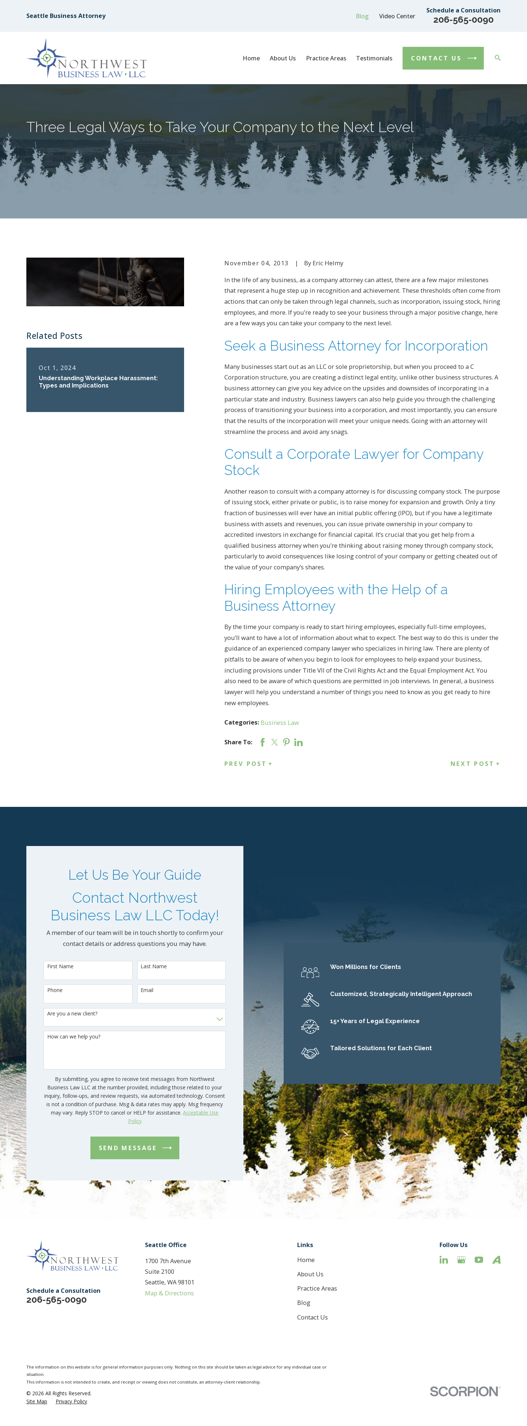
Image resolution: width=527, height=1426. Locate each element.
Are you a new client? (60, 1014)
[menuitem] (36, 1401)
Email (135, 990)
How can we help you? (62, 1037)
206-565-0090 (463, 19)
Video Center (397, 16)
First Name (48, 966)
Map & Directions (169, 1293)
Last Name (142, 966)
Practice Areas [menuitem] (326, 58)
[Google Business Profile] (461, 1259)
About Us (310, 1274)
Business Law (280, 722)
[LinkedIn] (444, 1259)
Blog (362, 16)
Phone (43, 990)
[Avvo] (496, 1259)
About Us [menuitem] (283, 58)
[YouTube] (479, 1259)
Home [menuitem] (251, 58)
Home (306, 1259)
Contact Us (312, 1317)
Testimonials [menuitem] (374, 58)
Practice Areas (317, 1288)
